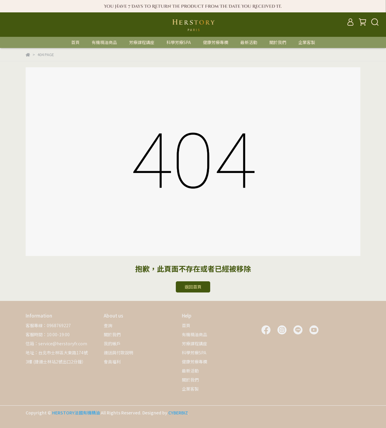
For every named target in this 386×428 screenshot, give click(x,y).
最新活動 (248, 42)
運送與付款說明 (118, 353)
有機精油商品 (104, 42)
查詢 (108, 325)
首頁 (75, 42)
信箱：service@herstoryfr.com (56, 343)
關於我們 (277, 42)
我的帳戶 (112, 343)
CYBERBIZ (178, 413)
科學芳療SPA (178, 42)
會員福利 (112, 362)
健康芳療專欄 (215, 42)
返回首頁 (193, 287)
